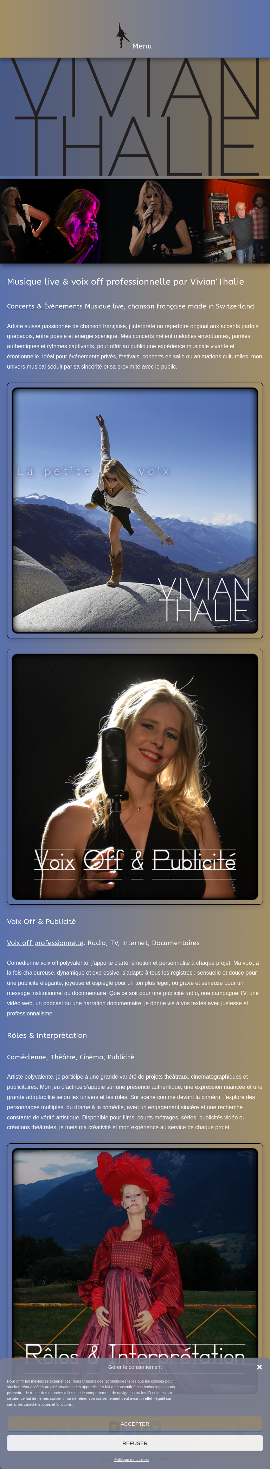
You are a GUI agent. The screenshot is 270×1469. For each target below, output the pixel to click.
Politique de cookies (131, 1459)
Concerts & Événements (45, 306)
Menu (134, 36)
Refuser (135, 1443)
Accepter (135, 1424)
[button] (259, 1367)
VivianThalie (135, 10)
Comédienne (26, 1057)
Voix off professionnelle (45, 943)
